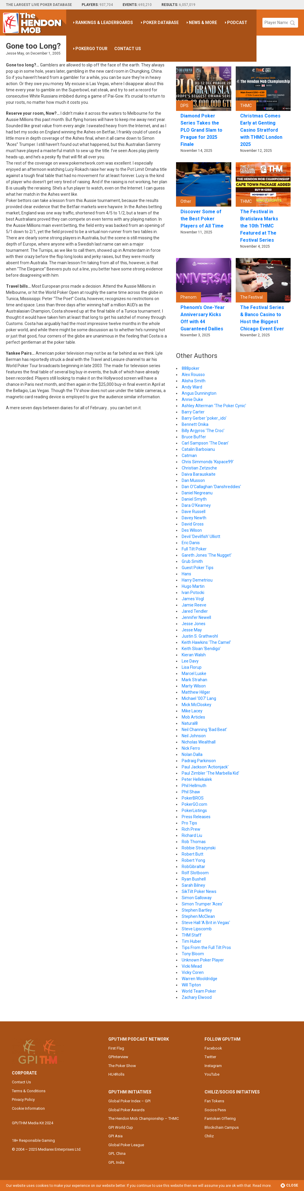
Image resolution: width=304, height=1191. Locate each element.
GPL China (117, 1153)
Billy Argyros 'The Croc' (203, 430)
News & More (203, 22)
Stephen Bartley (197, 910)
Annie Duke (192, 399)
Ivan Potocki (193, 592)
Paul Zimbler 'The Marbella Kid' (210, 773)
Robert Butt (192, 854)
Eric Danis (191, 542)
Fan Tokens (214, 1101)
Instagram (213, 1065)
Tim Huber (191, 941)
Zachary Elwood (197, 997)
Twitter (210, 1057)
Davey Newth (194, 517)
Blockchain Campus (222, 1127)
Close (289, 1185)
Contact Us (127, 48)
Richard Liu (192, 835)
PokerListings (194, 810)
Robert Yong (193, 860)
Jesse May (192, 630)
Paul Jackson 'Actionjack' (205, 767)
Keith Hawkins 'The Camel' (206, 642)
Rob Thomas (194, 841)
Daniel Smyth (194, 499)
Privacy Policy (23, 1099)
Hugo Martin (193, 586)
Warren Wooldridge (199, 978)
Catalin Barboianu (198, 449)
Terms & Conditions (28, 1091)
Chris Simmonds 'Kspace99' (208, 461)
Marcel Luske (194, 673)
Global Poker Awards (126, 1110)
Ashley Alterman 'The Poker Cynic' (214, 405)
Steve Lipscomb (197, 928)
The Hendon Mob (34, 22)
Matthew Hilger (196, 692)
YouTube (212, 1074)
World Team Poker (199, 991)
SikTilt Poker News (199, 891)
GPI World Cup (120, 1127)
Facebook (213, 1048)
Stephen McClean (198, 916)
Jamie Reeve (194, 605)
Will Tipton (191, 985)
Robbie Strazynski (199, 848)
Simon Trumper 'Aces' (202, 904)
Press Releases (196, 816)
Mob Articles (193, 717)
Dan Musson (193, 480)
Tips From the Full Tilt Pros (206, 947)
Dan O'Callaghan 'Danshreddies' (211, 486)
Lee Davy (190, 661)
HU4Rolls (116, 1074)
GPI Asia (115, 1136)
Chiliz (209, 1136)
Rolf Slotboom (195, 872)
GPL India (116, 1162)
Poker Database (161, 22)
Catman (189, 455)
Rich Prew (191, 829)
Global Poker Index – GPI (129, 1101)
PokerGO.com (194, 804)
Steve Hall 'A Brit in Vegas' (206, 922)
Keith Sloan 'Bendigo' (201, 648)
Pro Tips (189, 823)
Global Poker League (126, 1145)
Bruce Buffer (194, 436)
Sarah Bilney (193, 885)
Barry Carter (193, 412)
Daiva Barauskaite (199, 474)
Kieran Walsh (194, 654)
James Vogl (193, 598)
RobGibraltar (193, 866)
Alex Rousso (193, 374)
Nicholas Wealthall (199, 742)
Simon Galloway (197, 897)
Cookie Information (28, 1108)
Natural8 (190, 723)
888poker (191, 368)
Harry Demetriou (197, 580)
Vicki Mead (192, 966)
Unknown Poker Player (203, 960)
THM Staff (192, 935)
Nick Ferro (191, 748)
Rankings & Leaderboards (104, 22)
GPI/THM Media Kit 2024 (32, 1123)
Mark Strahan (194, 679)
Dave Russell (193, 511)
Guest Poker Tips (197, 567)
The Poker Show (122, 1065)
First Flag (116, 1048)
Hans (186, 573)
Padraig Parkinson (199, 760)
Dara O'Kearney (196, 505)
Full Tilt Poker (194, 549)
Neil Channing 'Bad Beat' (204, 729)
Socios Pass (215, 1110)
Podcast (237, 22)
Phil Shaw (191, 791)
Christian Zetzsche (199, 468)
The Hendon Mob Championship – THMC (143, 1118)
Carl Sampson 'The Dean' (205, 443)
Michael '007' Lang (199, 698)
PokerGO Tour (91, 48)
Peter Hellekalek (197, 779)
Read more (262, 1186)
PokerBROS (193, 798)
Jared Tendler (195, 611)
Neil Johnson (194, 735)
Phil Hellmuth (194, 785)
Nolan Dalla (192, 754)
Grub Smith (192, 561)
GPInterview (118, 1057)
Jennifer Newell (196, 617)
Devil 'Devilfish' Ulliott (201, 536)
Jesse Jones (193, 623)
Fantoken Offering (220, 1118)
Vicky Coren (193, 972)
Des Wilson (192, 530)
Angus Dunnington (199, 393)
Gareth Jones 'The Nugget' (207, 555)
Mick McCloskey (196, 704)
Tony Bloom (193, 953)
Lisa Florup (192, 667)
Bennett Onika (195, 424)
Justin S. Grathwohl (200, 636)
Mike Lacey (192, 710)
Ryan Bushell (194, 879)
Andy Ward (192, 387)
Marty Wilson (194, 686)
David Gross (193, 524)
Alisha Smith (193, 380)
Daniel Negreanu (197, 493)
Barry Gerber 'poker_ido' (204, 418)
